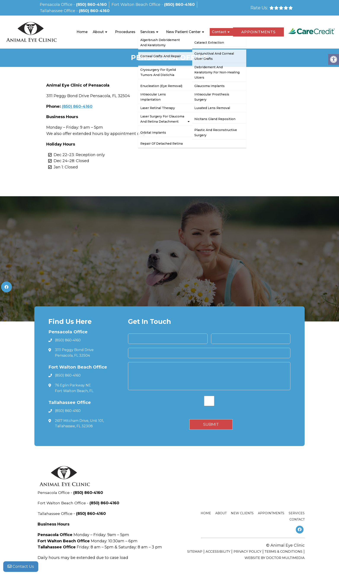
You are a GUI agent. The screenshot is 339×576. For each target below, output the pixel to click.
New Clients (242, 513)
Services (147, 32)
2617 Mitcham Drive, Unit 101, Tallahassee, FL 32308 (79, 423)
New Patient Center (183, 32)
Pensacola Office (57, 4)
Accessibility (218, 551)
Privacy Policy (247, 551)
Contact (219, 32)
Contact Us (21, 567)
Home (82, 32)
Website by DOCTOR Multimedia (275, 558)
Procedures (125, 32)
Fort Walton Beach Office (137, 4)
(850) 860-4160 (91, 4)
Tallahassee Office (58, 10)
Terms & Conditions (283, 551)
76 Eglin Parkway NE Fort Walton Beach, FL (74, 388)
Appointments (258, 32)
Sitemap (194, 551)
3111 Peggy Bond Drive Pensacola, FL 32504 (74, 353)
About (98, 32)
